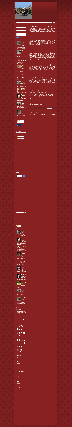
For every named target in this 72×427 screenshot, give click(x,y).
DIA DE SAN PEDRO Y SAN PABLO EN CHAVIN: (22, 372)
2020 (18, 364)
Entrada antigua (53, 114)
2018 (18, 377)
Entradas (18, 120)
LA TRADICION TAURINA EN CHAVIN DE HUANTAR (23, 290)
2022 (18, 363)
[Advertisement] (21, 156)
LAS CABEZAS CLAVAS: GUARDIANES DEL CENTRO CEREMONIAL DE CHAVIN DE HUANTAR (21, 67)
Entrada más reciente (32, 114)
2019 (18, 376)
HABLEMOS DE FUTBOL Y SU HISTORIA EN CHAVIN (23, 103)
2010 (18, 387)
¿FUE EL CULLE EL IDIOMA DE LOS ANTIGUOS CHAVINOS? (21, 261)
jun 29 (20, 370)
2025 (18, 360)
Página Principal (43, 114)
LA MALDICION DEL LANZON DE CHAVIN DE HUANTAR (23, 231)
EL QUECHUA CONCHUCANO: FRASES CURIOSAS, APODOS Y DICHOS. (21, 247)
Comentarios (19, 138)
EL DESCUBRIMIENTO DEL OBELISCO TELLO (23, 253)
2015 (18, 381)
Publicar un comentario (34, 112)
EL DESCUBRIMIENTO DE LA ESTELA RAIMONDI (23, 95)
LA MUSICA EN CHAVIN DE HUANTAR (23, 267)
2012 (18, 384)
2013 (18, 383)
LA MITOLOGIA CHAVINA (23, 274)
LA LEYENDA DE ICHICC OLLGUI (23, 282)
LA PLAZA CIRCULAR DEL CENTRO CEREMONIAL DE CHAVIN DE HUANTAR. (21, 75)
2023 (18, 362)
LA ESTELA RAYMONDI (23, 110)
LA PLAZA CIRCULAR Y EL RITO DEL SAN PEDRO (23, 51)
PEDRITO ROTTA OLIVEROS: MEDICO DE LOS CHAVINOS (21, 89)
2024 (18, 361)
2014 (18, 382)
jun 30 (20, 369)
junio (19, 368)
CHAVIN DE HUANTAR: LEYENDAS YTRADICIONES (21, 332)
